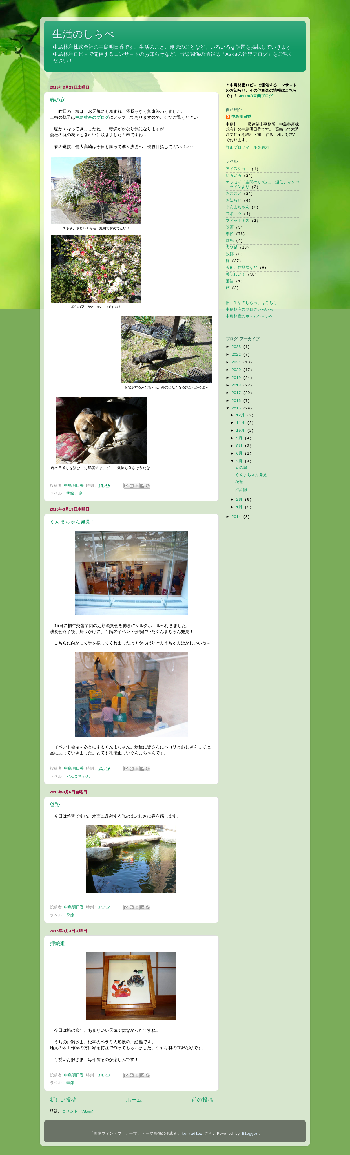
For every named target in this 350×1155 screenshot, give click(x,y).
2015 (237, 408)
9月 (240, 438)
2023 (237, 347)
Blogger (250, 1134)
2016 (237, 401)
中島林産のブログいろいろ (249, 310)
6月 (240, 453)
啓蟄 (55, 805)
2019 (237, 378)
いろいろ (234, 176)
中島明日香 (241, 117)
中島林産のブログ (92, 117)
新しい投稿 (63, 1100)
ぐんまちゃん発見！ (73, 522)
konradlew (192, 1134)
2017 (237, 393)
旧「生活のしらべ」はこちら (251, 303)
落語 (230, 281)
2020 (237, 370)
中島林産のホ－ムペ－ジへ (249, 316)
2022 (237, 355)
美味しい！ (235, 274)
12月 (241, 415)
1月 (240, 507)
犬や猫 (232, 247)
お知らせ (234, 200)
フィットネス (237, 221)
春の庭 (57, 100)
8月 (240, 446)
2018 (237, 385)
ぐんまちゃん (78, 777)
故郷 (230, 254)
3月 (240, 461)
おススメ (234, 194)
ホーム (134, 1100)
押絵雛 (57, 943)
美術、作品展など (241, 268)
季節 (70, 494)
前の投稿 (202, 1100)
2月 (240, 500)
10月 (241, 431)
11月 (241, 423)
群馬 (230, 241)
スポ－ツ (234, 214)
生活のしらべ (83, 35)
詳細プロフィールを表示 (247, 148)
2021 (237, 362)
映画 (230, 227)
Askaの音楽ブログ (256, 96)
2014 (237, 517)
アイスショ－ (237, 169)
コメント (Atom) (78, 1111)
